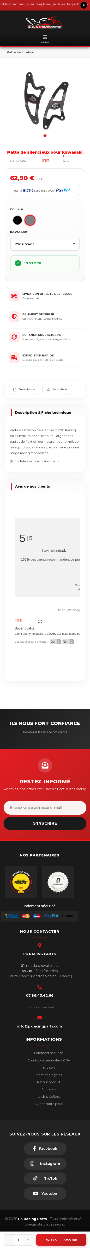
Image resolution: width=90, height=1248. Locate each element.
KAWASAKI (19, 232)
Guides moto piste (48, 1104)
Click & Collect (48, 1096)
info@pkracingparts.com (39, 1026)
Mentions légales (48, 1075)
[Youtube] (45, 1193)
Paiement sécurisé (48, 1053)
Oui (56, 641)
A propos (48, 1089)
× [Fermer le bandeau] (84, 5)
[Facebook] (45, 1148)
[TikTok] (45, 1178)
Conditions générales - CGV (48, 1060)
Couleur (16, 209)
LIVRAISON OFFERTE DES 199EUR (47, 294)
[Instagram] (45, 1164)
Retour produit (48, 1082)
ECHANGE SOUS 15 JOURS (41, 335)
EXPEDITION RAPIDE (38, 355)
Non (68, 641)
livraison (48, 1067)
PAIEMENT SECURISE (38, 314)
